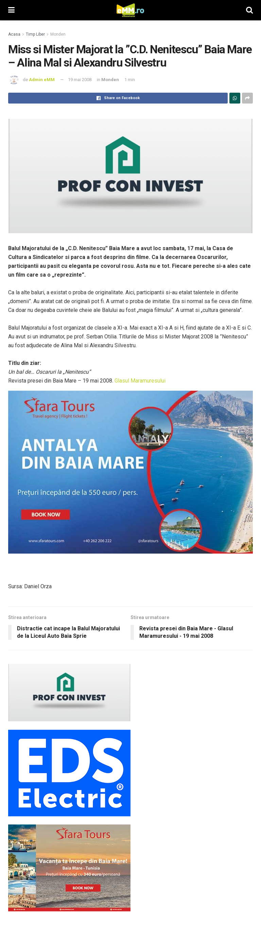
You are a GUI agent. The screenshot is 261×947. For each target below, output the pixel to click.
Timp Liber (35, 34)
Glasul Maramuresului (140, 380)
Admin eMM (42, 79)
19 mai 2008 (79, 79)
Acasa (14, 34)
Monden (58, 34)
